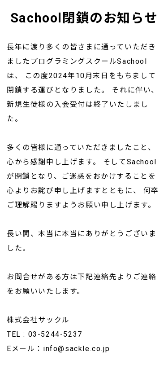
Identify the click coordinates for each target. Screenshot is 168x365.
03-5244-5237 (55, 334)
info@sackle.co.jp (76, 348)
